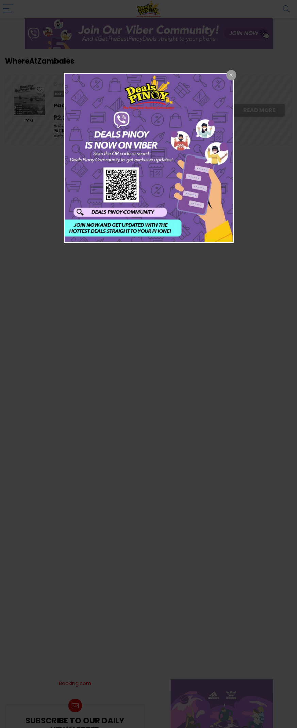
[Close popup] (231, 75)
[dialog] (149, 158)
